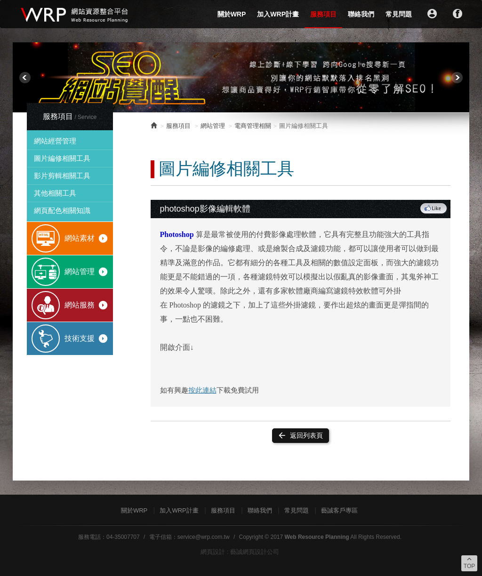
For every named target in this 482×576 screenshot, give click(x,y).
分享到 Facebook (433, 209)
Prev (24, 77)
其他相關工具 (55, 193)
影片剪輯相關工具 (62, 176)
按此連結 (202, 390)
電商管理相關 (252, 125)
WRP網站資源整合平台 (75, 14)
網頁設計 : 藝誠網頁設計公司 (240, 551)
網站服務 (86, 305)
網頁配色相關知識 (62, 210)
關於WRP (231, 14)
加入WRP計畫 (278, 14)
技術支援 (86, 338)
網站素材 (86, 238)
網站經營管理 (55, 141)
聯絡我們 (361, 14)
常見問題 (399, 14)
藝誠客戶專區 (339, 510)
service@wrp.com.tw (203, 537)
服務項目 (323, 14)
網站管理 (86, 272)
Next (457, 77)
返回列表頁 (300, 435)
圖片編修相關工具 (62, 158)
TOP (469, 562)
